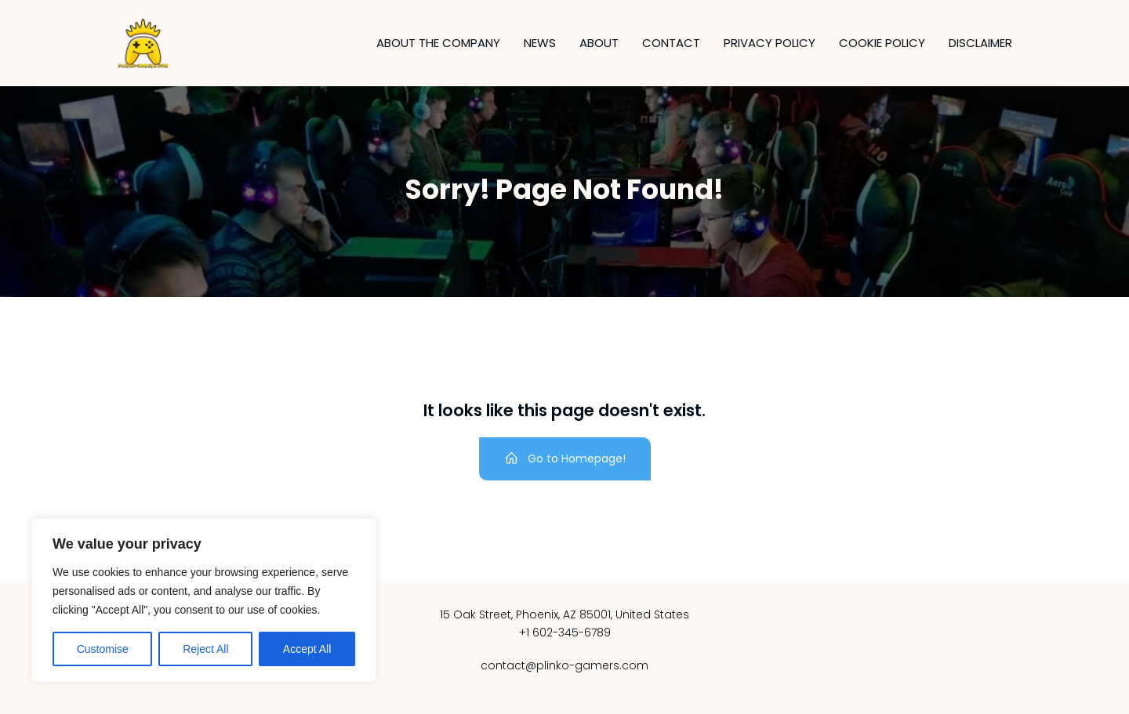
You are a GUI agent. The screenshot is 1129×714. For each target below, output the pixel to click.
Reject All (205, 649)
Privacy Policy (769, 42)
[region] (203, 600)
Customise (103, 649)
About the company (438, 42)
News (540, 42)
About (599, 42)
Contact (671, 42)
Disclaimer (980, 42)
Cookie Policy (882, 42)
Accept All (307, 649)
